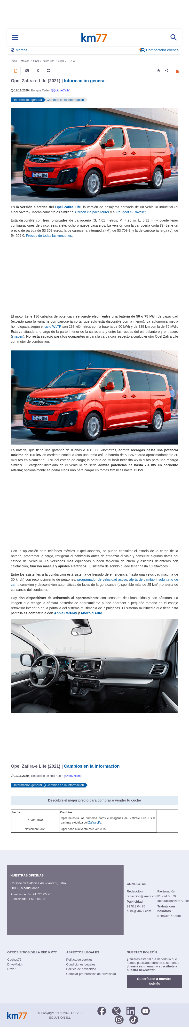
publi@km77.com (139, 911)
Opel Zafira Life (68, 207)
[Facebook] (101, 1010)
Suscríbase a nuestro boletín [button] (154, 981)
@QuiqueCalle (59, 90)
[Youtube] (145, 1010)
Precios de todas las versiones (49, 236)
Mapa (35, 888)
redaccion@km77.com (142, 896)
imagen (17, 336)
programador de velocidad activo (102, 579)
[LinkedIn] (130, 1010)
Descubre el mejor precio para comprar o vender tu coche (94, 800)
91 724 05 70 (42, 894)
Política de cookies (79, 959)
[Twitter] (116, 1010)
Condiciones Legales (80, 964)
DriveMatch (15, 964)
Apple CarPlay (65, 613)
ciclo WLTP (52, 326)
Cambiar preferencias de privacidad (91, 974)
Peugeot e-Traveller (131, 212)
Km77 (94, 37)
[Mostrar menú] (15, 37)
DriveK (12, 969)
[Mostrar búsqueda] (173, 37)
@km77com (72, 776)
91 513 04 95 (36, 899)
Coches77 (14, 959)
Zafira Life (94, 822)
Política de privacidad (81, 969)
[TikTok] (133, 1019)
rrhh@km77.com (169, 916)
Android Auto (91, 613)
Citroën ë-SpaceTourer (92, 212)
